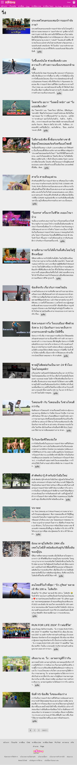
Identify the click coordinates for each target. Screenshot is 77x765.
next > (44, 730)
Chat (27, 7)
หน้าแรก (4, 6)
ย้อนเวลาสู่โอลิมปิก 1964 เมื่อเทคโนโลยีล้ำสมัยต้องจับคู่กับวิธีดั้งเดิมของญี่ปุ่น (53, 547)
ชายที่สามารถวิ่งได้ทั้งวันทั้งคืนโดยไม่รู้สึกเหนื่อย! (53, 252)
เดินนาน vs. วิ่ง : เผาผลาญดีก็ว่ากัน (51, 658)
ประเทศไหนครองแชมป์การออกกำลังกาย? (52, 22)
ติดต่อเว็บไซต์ (22, 760)
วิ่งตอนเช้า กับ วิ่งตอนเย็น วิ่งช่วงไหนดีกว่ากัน (53, 404)
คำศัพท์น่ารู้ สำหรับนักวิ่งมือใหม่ (49, 475)
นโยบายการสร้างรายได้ (57, 757)
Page (42, 746)
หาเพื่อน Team (48, 6)
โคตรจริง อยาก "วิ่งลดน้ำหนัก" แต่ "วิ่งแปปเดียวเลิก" (53, 104)
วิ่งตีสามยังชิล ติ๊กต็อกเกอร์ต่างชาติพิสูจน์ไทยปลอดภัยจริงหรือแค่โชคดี (52, 141)
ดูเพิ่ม (39, 52)
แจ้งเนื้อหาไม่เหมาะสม (52, 760)
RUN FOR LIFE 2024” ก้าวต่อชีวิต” (51, 625)
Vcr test (36, 508)
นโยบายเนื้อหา (42, 757)
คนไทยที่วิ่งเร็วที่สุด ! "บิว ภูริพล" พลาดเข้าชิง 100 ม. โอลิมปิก (53, 587)
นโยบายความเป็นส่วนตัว (28, 757)
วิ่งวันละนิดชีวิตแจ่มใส (44, 439)
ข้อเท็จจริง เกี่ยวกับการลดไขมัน (49, 287)
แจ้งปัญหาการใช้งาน (35, 760)
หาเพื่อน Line (36, 6)
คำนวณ (35, 746)
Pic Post (58, 7)
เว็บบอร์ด (12, 6)
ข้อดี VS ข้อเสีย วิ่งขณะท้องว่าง (49, 694)
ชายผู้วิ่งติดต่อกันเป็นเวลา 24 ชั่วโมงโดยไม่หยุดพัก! (52, 367)
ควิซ (74, 6)
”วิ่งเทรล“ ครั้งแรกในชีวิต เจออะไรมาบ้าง (52, 215)
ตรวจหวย (66, 6)
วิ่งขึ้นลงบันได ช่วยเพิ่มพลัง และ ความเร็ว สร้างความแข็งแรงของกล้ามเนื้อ (53, 65)
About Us (70, 757)
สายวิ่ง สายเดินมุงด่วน (44, 177)
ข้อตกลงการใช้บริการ (11, 757)
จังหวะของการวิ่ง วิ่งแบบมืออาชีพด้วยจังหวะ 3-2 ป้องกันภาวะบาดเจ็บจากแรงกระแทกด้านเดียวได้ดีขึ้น (53, 327)
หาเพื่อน (21, 6)
